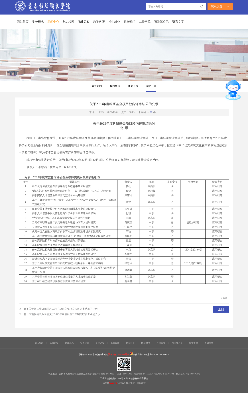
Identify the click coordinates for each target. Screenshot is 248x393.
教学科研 (99, 21)
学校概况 (38, 21)
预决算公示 (161, 21)
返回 (221, 309)
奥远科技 (141, 383)
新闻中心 (53, 21)
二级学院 (145, 21)
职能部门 (129, 21)
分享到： (225, 298)
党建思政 (84, 21)
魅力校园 (68, 21)
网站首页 (23, 21)
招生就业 (114, 21)
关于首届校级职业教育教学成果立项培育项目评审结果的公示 (63, 309)
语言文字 (178, 21)
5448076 (113, 383)
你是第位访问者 (114, 383)
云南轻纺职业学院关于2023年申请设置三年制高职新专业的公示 (64, 314)
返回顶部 (208, 343)
